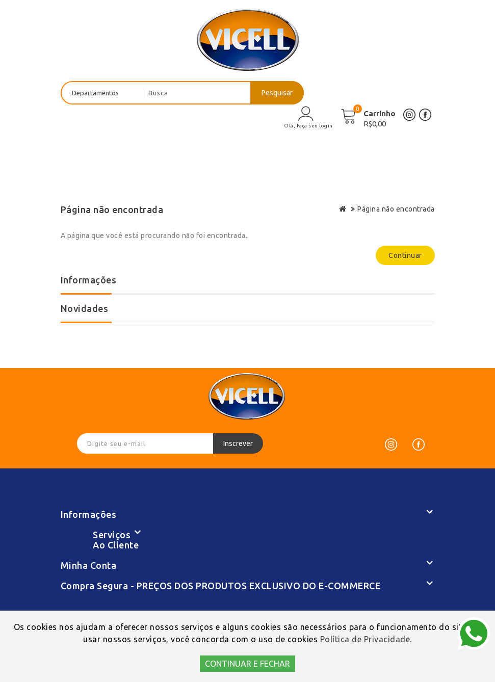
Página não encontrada (396, 209)
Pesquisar (277, 93)
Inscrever (238, 443)
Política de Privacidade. (366, 639)
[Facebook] (418, 444)
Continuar (405, 255)
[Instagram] (391, 444)
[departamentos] (103, 92)
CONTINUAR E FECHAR (247, 663)
